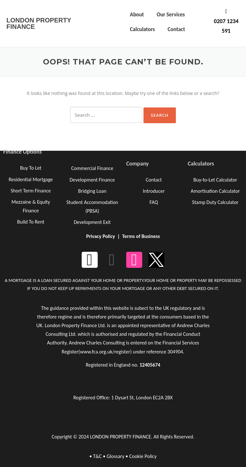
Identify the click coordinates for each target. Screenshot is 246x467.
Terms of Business (141, 236)
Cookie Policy (143, 456)
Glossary (115, 456)
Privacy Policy (100, 236)
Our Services (171, 14)
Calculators (142, 29)
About (137, 14)
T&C (97, 456)
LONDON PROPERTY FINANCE (38, 23)
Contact (176, 29)
